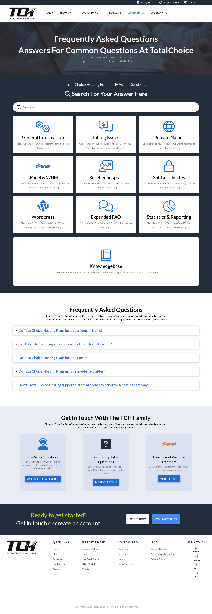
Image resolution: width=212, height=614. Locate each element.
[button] (106, 330)
